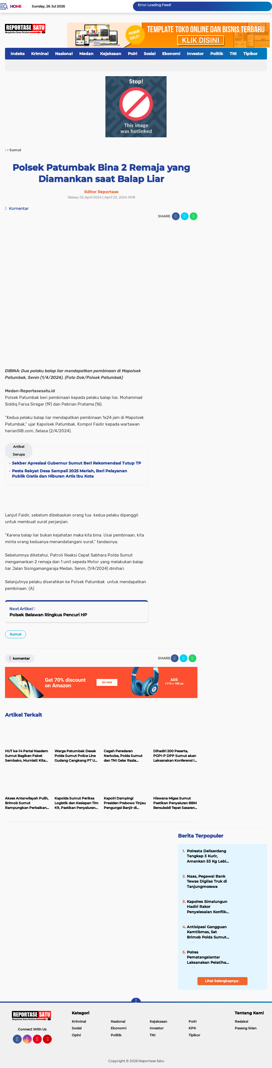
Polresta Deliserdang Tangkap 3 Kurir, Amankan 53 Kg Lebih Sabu (208, 856)
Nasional (64, 53)
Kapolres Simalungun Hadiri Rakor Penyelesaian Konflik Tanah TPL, (207, 906)
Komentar (17, 208)
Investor (195, 53)
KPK (192, 1028)
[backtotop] (136, 1003)
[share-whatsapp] (193, 216)
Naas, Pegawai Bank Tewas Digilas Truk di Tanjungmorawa (207, 881)
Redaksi (241, 1021)
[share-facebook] (176, 216)
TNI (233, 53)
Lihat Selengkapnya (222, 981)
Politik (216, 53)
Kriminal (39, 53)
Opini (76, 1035)
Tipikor (250, 53)
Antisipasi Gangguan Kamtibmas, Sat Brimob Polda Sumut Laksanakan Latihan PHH (207, 932)
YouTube (51, 1042)
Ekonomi (171, 53)
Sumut (15, 634)
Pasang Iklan (245, 1028)
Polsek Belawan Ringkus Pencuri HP (48, 614)
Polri (132, 53)
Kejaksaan (110, 53)
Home (15, 6)
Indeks (17, 53)
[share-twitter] (185, 216)
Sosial (149, 53)
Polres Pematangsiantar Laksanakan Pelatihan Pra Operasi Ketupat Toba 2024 (208, 957)
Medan (86, 53)
